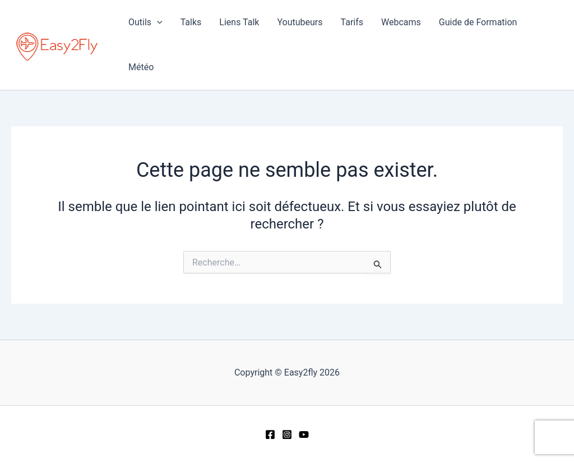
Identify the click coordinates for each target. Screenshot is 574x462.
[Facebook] (270, 434)
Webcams (401, 22)
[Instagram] (287, 434)
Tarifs (352, 22)
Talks (191, 22)
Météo (141, 67)
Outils (145, 22)
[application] (157, 22)
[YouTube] (304, 434)
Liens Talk (239, 22)
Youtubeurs (299, 22)
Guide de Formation (478, 22)
